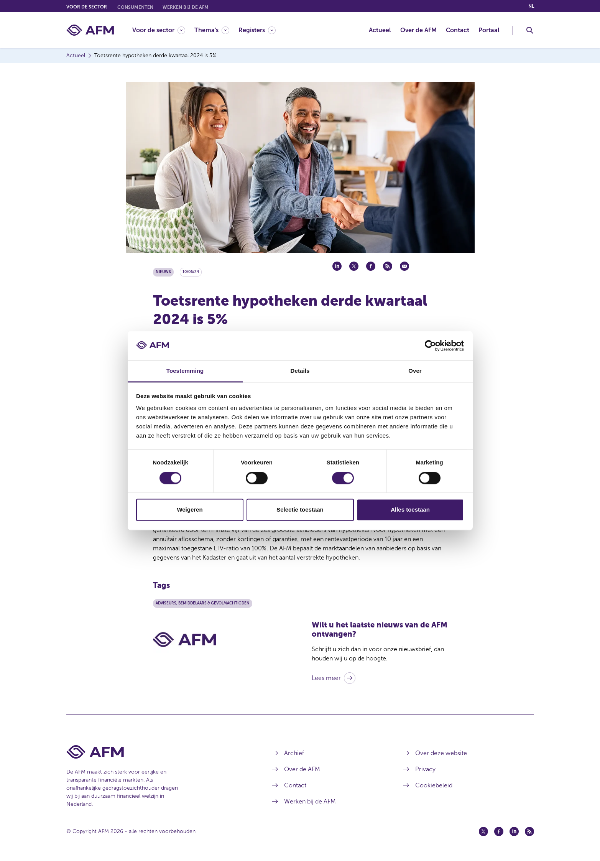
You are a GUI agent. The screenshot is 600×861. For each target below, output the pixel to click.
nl (531, 6)
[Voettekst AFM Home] (157, 752)
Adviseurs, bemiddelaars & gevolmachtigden (203, 603)
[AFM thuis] (90, 30)
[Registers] (257, 30)
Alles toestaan (410, 510)
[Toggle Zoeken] (529, 30)
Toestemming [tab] (185, 371)
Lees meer (326, 678)
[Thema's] (211, 30)
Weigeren (189, 510)
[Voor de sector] (158, 30)
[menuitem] (163, 30)
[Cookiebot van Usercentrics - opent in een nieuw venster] (430, 345)
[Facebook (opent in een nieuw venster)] (498, 831)
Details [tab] (300, 371)
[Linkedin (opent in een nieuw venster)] (514, 831)
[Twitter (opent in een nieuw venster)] (483, 831)
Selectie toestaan (300, 510)
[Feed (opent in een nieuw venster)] (529, 831)
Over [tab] (415, 371)
